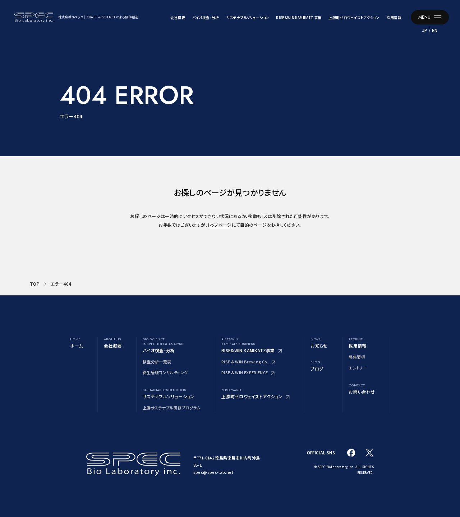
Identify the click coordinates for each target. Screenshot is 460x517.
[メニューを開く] (430, 17)
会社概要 (177, 17)
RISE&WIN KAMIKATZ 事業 (298, 17)
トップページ (220, 225)
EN (435, 30)
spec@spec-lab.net (213, 472)
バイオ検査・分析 (205, 17)
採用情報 (394, 17)
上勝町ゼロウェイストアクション (353, 17)
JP (425, 30)
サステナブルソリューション (247, 17)
